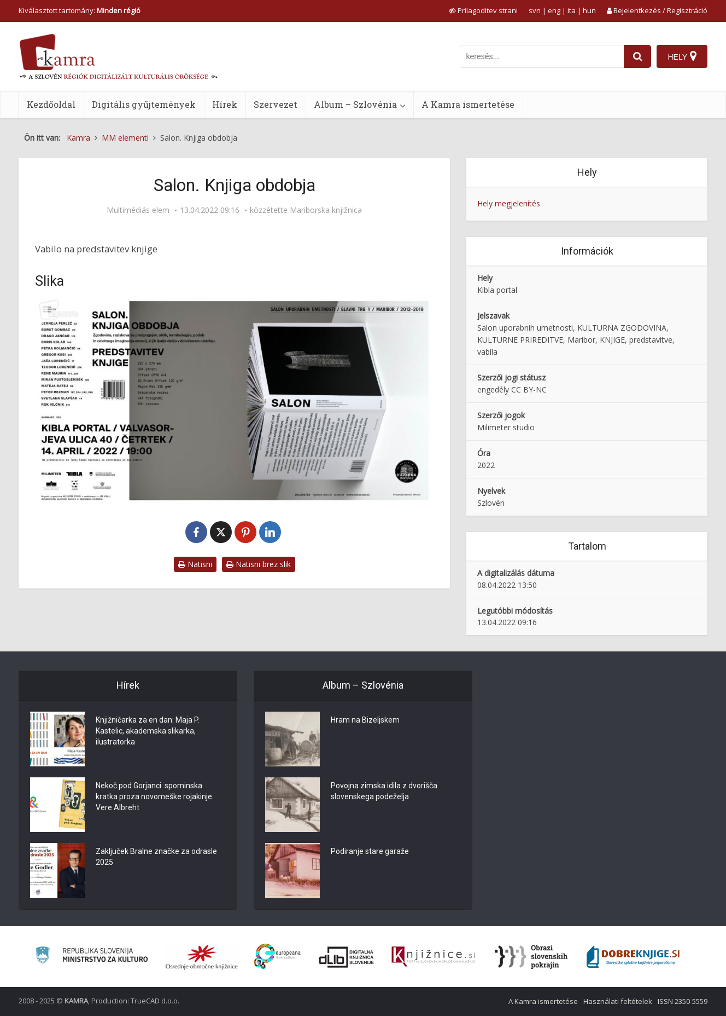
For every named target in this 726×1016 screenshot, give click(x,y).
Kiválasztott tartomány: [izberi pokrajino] (79, 10)
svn (535, 10)
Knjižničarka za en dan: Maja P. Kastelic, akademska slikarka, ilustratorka (148, 730)
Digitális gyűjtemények (144, 104)
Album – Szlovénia (355, 104)
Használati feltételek (617, 1001)
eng (554, 10)
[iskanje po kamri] (542, 56)
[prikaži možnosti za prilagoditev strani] (483, 10)
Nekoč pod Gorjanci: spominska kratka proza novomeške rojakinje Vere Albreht (154, 796)
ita (571, 10)
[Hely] (682, 56)
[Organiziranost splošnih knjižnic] (201, 957)
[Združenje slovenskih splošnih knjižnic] (433, 957)
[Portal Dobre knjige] (633, 957)
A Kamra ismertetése (467, 104)
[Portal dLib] (347, 957)
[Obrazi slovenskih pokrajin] (531, 957)
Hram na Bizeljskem (365, 719)
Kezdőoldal (51, 104)
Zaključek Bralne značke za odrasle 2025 (156, 857)
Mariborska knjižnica (326, 210)
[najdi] (637, 56)
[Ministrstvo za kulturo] (91, 956)
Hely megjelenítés (508, 203)
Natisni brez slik (258, 564)
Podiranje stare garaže (370, 851)
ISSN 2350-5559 (682, 1001)
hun (589, 10)
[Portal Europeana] (277, 957)
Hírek (224, 104)
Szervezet (275, 104)
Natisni (195, 564)
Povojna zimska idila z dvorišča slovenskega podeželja (384, 791)
